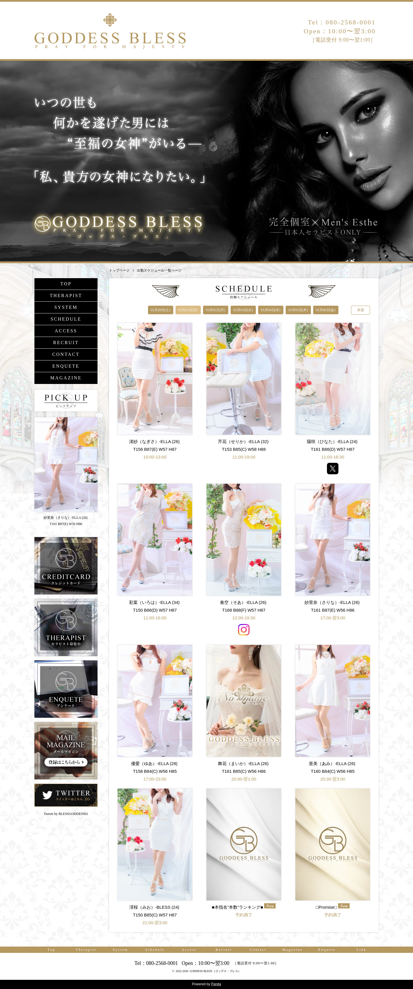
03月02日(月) (215, 310)
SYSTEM (65, 307)
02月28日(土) (160, 310)
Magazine (292, 950)
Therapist (86, 950)
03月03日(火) (243, 310)
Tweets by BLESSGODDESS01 (66, 814)
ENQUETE (66, 366)
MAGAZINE (65, 377)
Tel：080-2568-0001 (342, 22)
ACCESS (66, 330)
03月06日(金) (326, 310)
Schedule (155, 950)
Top (52, 950)
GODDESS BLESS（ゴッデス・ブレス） (215, 971)
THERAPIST (66, 295)
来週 (360, 310)
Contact (258, 950)
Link (361, 950)
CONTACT (65, 354)
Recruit (224, 950)
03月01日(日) (188, 310)
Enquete (327, 950)
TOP (66, 283)
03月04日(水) (270, 310)
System (120, 950)
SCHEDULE (65, 319)
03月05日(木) (298, 310)
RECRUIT (66, 342)
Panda (216, 984)
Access (189, 950)
